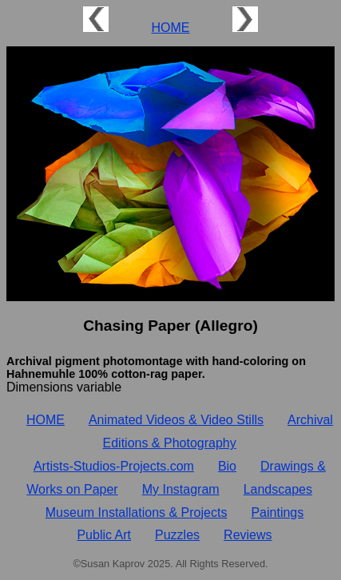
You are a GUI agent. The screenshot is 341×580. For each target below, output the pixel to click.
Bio (227, 466)
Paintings (277, 512)
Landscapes (278, 489)
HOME (170, 27)
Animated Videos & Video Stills (176, 420)
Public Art (104, 535)
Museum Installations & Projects (137, 512)
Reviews (248, 535)
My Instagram (181, 489)
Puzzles (177, 535)
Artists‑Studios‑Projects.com (114, 466)
